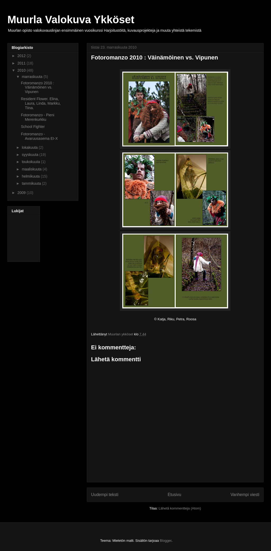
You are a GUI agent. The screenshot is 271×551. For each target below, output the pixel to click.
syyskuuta (30, 154)
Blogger (165, 541)
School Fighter (33, 126)
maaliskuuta (32, 169)
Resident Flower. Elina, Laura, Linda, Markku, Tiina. (41, 103)
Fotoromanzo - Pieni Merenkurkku (37, 117)
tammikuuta (32, 183)
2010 (22, 70)
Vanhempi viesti (245, 494)
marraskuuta (32, 77)
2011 (22, 63)
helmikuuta (31, 176)
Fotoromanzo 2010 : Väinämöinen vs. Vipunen (37, 87)
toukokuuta (31, 162)
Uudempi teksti (104, 494)
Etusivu (174, 494)
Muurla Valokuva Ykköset (70, 19)
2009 (22, 193)
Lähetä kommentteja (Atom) (180, 508)
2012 (22, 56)
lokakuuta (30, 147)
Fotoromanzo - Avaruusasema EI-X (39, 136)
